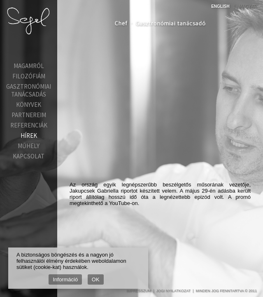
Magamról (29, 66)
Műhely (29, 146)
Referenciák (28, 125)
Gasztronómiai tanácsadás (28, 90)
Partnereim (29, 115)
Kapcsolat (28, 156)
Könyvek (28, 104)
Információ (65, 279)
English (220, 6)
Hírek (29, 135)
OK (96, 279)
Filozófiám (28, 76)
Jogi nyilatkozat (173, 291)
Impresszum (138, 291)
